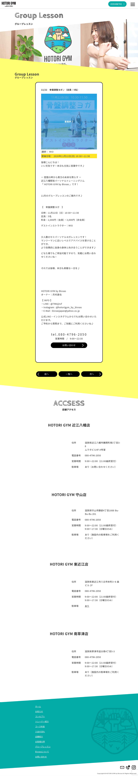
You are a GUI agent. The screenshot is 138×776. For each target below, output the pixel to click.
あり (87, 606)
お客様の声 (40, 741)
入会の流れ (40, 731)
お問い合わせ (69, 345)
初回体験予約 (116, 4)
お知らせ (39, 711)
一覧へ (69, 374)
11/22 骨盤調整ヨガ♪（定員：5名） (61, 89)
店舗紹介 (39, 736)
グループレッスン (43, 746)
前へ (46, 374)
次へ (92, 374)
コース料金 (40, 726)
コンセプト (40, 716)
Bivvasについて (42, 751)
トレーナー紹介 (42, 721)
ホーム (38, 706)
